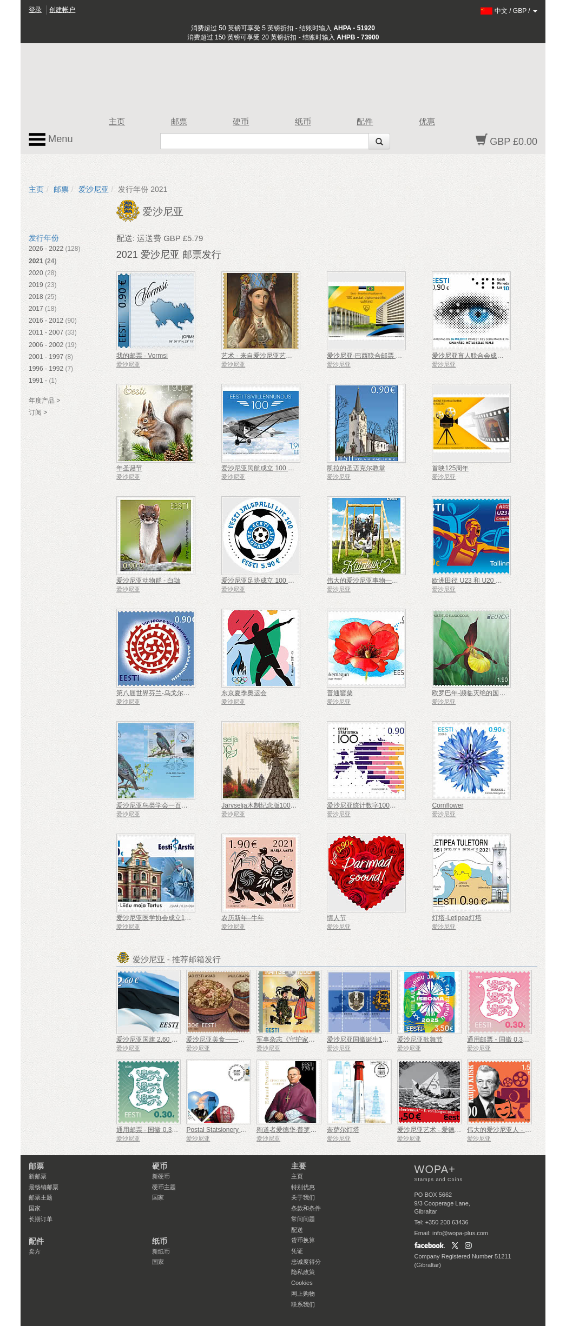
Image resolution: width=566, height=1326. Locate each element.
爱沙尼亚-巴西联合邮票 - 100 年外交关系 (386, 355)
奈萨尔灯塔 (343, 1130)
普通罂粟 (340, 693)
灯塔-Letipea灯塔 (456, 918)
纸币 (303, 121)
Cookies (302, 1283)
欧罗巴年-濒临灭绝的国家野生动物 (481, 693)
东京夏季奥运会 (244, 693)
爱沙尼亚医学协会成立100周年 (160, 918)
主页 (117, 121)
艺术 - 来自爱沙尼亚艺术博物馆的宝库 (276, 355)
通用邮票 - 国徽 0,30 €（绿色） (161, 1130)
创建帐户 (62, 10)
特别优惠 (303, 1187)
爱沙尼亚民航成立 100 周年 (261, 468)
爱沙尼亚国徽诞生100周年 (365, 1039)
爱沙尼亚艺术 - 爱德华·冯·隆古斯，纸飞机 (457, 1130)
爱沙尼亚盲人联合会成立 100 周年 (481, 355)
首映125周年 (450, 468)
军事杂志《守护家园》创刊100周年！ (310, 1039)
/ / (509, 11)
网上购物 (303, 1293)
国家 (35, 1208)
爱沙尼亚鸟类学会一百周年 (155, 805)
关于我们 (303, 1197)
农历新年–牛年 (242, 918)
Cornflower (447, 805)
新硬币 (161, 1176)
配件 (365, 121)
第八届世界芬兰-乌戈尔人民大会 (162, 693)
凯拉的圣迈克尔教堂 (356, 468)
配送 (297, 1230)
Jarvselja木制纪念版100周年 (262, 805)
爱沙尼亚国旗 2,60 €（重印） (158, 1039)
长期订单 (40, 1219)
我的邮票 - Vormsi (142, 355)
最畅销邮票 (43, 1187)
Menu (51, 139)
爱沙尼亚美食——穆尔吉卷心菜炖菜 (238, 1039)
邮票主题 (40, 1197)
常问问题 (303, 1219)
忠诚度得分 (306, 1261)
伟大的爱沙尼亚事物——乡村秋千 (375, 580)
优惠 (427, 121)
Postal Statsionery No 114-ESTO (233, 1130)
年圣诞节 (129, 468)
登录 (35, 10)
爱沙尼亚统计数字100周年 (365, 805)
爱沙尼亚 (93, 189)
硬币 (241, 121)
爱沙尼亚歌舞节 (420, 1039)
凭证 (297, 1251)
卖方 (35, 1251)
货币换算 (303, 1240)
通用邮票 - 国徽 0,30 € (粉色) (509, 1039)
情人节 (336, 918)
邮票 (179, 121)
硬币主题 (164, 1187)
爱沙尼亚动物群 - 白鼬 (148, 580)
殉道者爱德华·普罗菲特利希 (296, 1130)
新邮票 (38, 1176)
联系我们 (303, 1304)
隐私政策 (303, 1272)
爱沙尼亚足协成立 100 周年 (261, 580)
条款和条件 (306, 1208)
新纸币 (161, 1251)
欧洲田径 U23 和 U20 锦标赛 (473, 580)
